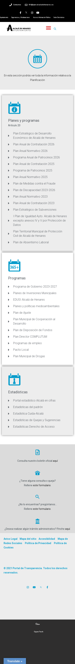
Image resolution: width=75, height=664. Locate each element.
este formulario (42, 485)
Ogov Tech (38, 632)
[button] (48, 28)
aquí (55, 460)
